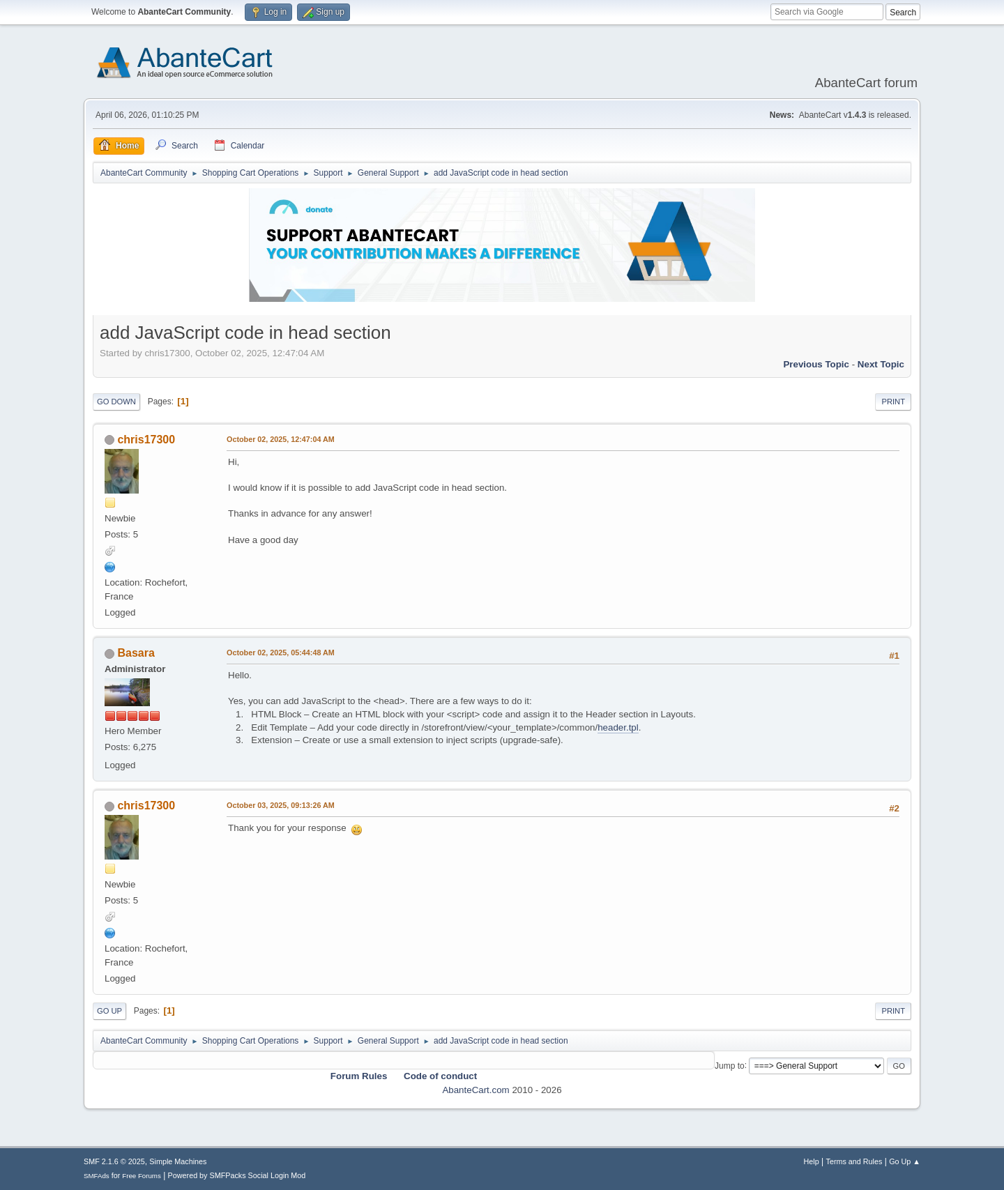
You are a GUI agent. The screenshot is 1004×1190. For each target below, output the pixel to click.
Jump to (730, 1065)
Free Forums (141, 1176)
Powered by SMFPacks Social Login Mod (237, 1175)
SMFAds (96, 1176)
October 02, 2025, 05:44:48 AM (281, 652)
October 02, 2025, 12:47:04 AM (281, 439)
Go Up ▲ (904, 1161)
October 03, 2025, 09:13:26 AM (281, 805)
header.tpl (618, 727)
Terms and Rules (854, 1161)
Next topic (881, 364)
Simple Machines (177, 1161)
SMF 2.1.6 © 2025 (114, 1161)
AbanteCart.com (475, 1090)
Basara (135, 653)
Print (893, 401)
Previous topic (816, 364)
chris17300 (146, 439)
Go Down (116, 401)
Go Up (109, 1011)
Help (811, 1161)
